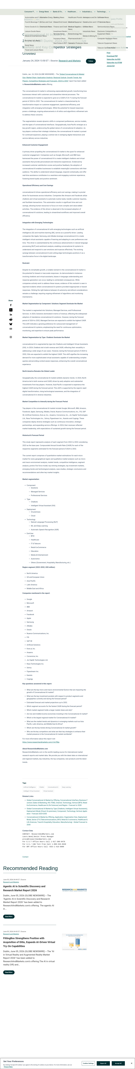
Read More (8, 916)
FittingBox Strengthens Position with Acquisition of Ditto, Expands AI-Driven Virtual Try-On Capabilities (29, 942)
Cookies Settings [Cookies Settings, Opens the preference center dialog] (88, 1063)
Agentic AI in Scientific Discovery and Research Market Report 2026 (24, 888)
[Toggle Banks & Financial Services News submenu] (65, 12)
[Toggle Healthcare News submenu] (80, 12)
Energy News (44, 12)
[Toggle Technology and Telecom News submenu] (109, 12)
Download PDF (112, 56)
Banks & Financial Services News (58, 12)
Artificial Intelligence (29, 787)
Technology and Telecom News (102, 12)
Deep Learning (66, 787)
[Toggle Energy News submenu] (51, 12)
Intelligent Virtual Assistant (31, 791)
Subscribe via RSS (113, 59)
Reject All (103, 1063)
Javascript (111, 66)
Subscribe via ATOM (114, 63)
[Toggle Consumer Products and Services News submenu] (37, 12)
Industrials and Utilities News (87, 12)
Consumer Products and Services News (29, 12)
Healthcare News (73, 12)
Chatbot (41, 787)
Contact (25, 857)
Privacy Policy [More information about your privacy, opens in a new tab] (8, 1067)
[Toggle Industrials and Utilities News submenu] (95, 12)
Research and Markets (70, 60)
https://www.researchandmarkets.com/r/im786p (40, 742)
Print (108, 53)
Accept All (118, 1063)
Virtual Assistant (48, 791)
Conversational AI (53, 787)
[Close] (131, 1063)
